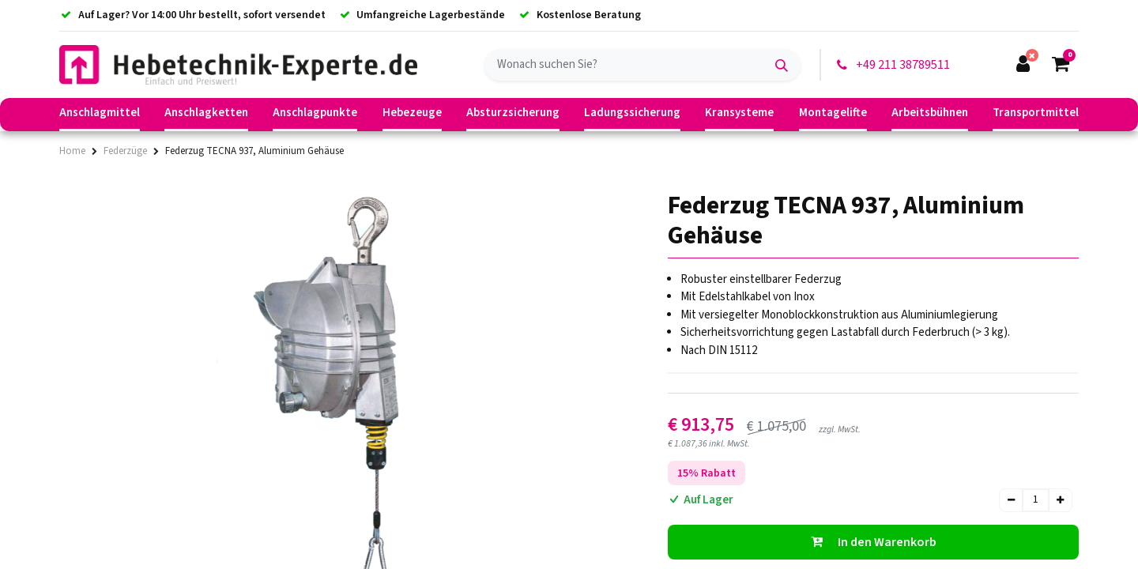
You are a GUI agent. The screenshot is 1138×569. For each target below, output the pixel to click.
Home (72, 151)
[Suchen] (781, 65)
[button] (873, 542)
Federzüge (125, 151)
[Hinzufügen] (1060, 500)
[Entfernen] (1011, 500)
